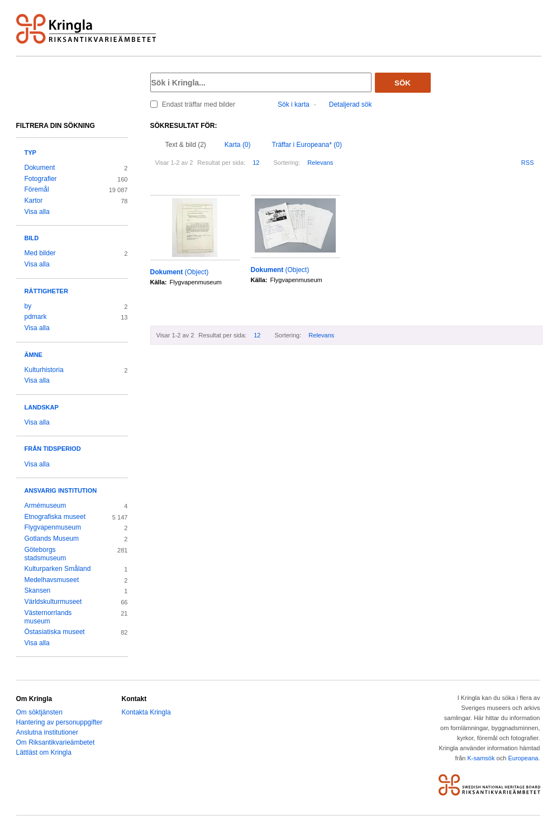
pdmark (36, 317)
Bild (32, 238)
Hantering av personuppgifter (59, 722)
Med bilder (40, 253)
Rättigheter (46, 291)
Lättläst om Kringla (44, 752)
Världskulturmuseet (53, 602)
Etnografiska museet (55, 517)
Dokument (40, 167)
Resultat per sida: (221, 162)
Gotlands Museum (52, 538)
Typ (30, 152)
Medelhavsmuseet (52, 580)
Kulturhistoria (44, 370)
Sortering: (286, 162)
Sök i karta (294, 104)
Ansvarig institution (61, 490)
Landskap (42, 407)
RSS (527, 162)
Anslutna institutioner (47, 732)
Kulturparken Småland (58, 569)
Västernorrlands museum (48, 617)
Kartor (34, 200)
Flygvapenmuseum (53, 527)
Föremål (37, 189)
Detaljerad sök (350, 104)
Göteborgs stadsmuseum (45, 554)
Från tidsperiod (53, 448)
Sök (402, 83)
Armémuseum (45, 505)
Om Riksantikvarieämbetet (55, 742)
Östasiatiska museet (55, 632)
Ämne (33, 354)
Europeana (523, 758)
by (28, 306)
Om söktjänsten (39, 712)
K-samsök (480, 758)
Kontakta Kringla (146, 712)
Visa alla (37, 212)
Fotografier (41, 179)
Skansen (38, 590)
